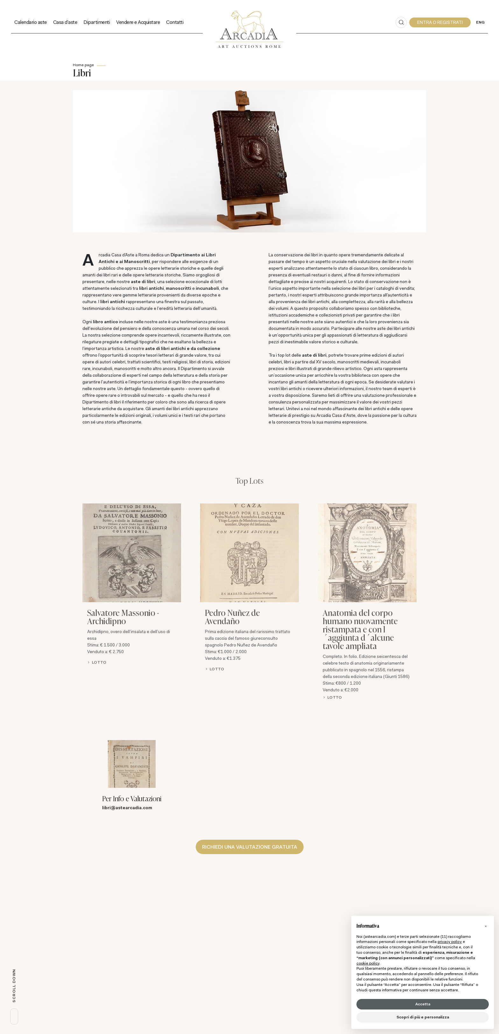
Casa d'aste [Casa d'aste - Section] (65, 22)
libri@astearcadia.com (127, 807)
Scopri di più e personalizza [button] (423, 1017)
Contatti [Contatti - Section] (174, 22)
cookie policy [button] (367, 963)
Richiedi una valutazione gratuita (249, 846)
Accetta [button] (422, 1004)
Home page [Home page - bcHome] (83, 65)
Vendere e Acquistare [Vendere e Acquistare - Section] (138, 22)
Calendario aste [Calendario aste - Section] (30, 22)
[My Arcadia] (440, 22)
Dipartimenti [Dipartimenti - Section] (96, 22)
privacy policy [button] (450, 941)
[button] (486, 926)
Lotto (99, 662)
